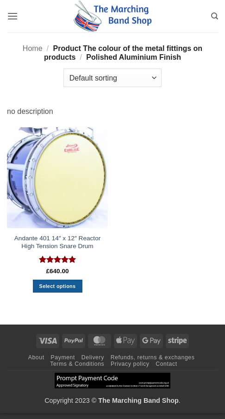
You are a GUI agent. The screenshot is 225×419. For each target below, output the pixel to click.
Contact (166, 364)
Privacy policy (130, 364)
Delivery (92, 357)
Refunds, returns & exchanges (153, 357)
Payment (62, 357)
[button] (12, 16)
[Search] (214, 16)
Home (33, 48)
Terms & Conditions (77, 364)
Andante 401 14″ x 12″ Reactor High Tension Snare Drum (57, 242)
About (36, 357)
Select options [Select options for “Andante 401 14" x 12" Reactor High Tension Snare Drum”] (57, 286)
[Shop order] (112, 78)
